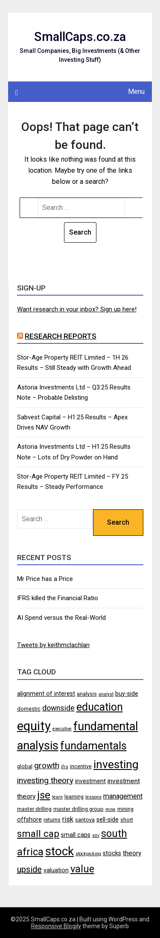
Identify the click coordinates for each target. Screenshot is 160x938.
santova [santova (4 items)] (85, 819)
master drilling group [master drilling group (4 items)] (78, 809)
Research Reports (60, 336)
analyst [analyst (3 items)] (106, 694)
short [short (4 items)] (126, 819)
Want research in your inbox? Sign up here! (77, 309)
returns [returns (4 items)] (52, 819)
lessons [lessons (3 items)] (93, 797)
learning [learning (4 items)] (74, 796)
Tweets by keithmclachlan (53, 645)
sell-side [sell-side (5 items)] (107, 819)
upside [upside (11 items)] (29, 869)
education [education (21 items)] (99, 707)
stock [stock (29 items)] (59, 851)
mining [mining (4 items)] (125, 809)
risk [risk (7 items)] (67, 819)
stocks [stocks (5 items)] (112, 853)
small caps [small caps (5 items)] (75, 834)
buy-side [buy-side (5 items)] (126, 693)
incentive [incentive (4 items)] (81, 766)
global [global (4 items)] (24, 766)
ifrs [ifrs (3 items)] (64, 767)
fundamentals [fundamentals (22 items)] (93, 745)
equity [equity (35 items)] (34, 726)
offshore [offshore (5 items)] (29, 819)
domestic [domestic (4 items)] (29, 709)
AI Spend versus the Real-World (61, 617)
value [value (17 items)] (82, 869)
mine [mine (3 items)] (110, 809)
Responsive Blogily (56, 926)
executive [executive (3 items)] (62, 729)
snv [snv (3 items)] (95, 835)
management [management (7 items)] (123, 796)
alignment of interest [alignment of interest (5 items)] (46, 693)
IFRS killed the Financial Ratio (57, 598)
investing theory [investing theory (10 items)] (45, 780)
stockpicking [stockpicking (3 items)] (88, 854)
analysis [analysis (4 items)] (87, 694)
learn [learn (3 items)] (57, 797)
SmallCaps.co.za (80, 36)
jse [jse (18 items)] (43, 795)
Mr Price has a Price (45, 579)
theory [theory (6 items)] (132, 853)
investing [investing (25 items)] (116, 764)
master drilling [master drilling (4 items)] (34, 809)
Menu (136, 91)
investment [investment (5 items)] (90, 781)
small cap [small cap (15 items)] (38, 833)
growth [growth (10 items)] (46, 765)
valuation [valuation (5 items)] (56, 870)
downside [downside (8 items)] (58, 708)
